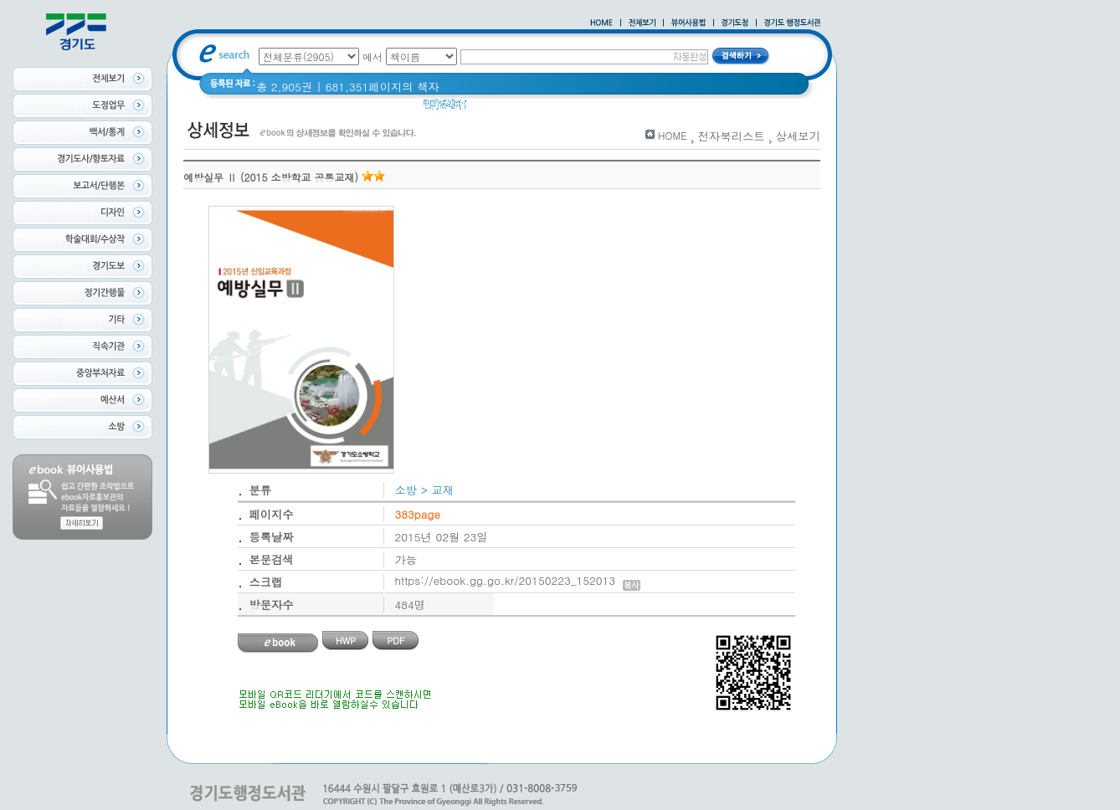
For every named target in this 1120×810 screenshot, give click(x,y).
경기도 (494, 108)
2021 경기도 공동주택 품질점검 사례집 (622, 108)
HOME (672, 135)
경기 (745, 108)
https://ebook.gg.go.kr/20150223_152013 (517, 580)
